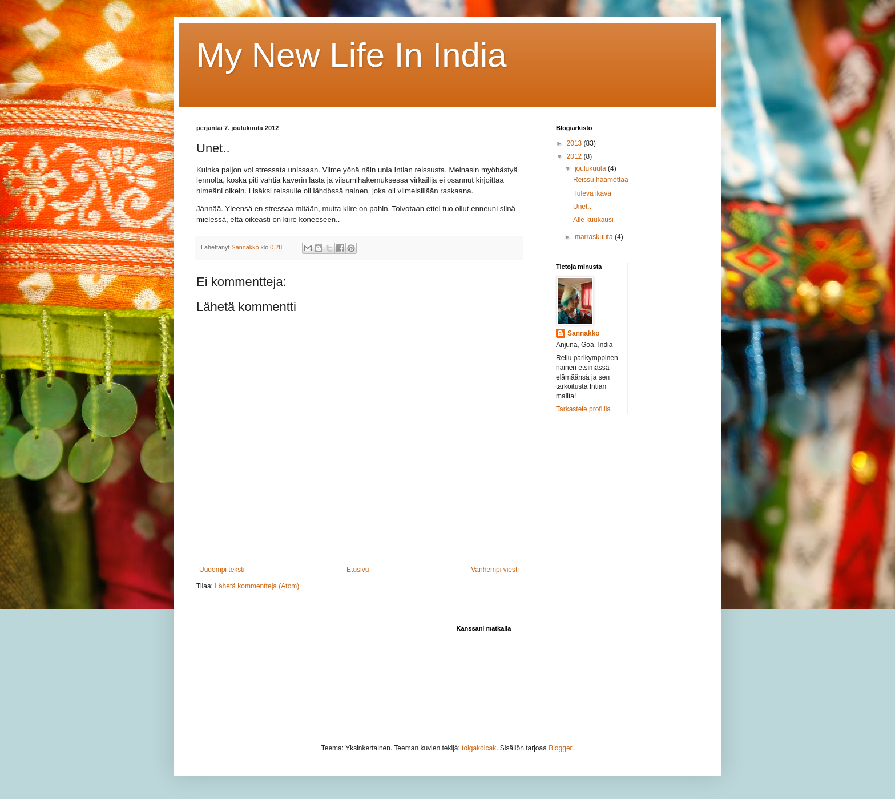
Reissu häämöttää (600, 180)
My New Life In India (351, 55)
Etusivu (357, 570)
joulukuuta (591, 168)
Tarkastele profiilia (583, 409)
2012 (575, 156)
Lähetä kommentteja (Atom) (257, 586)
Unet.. (582, 207)
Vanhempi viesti (495, 570)
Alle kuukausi (593, 220)
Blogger (560, 748)
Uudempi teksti (221, 570)
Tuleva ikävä (592, 193)
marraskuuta (595, 237)
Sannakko (583, 333)
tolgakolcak (479, 748)
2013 (575, 143)
